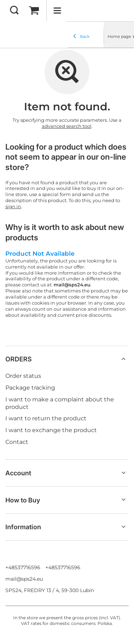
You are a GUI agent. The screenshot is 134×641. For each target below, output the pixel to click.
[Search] (14, 10)
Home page (119, 36)
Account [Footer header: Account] (18, 473)
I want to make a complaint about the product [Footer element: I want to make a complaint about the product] (59, 403)
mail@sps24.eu (24, 579)
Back (81, 37)
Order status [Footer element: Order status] (23, 375)
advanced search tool (66, 126)
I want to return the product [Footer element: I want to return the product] (45, 418)
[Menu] (57, 10)
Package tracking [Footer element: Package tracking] (30, 387)
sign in (13, 206)
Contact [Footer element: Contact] (16, 442)
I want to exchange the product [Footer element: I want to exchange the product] (51, 430)
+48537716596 (22, 567)
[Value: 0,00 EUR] (34, 10)
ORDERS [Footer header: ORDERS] (18, 359)
